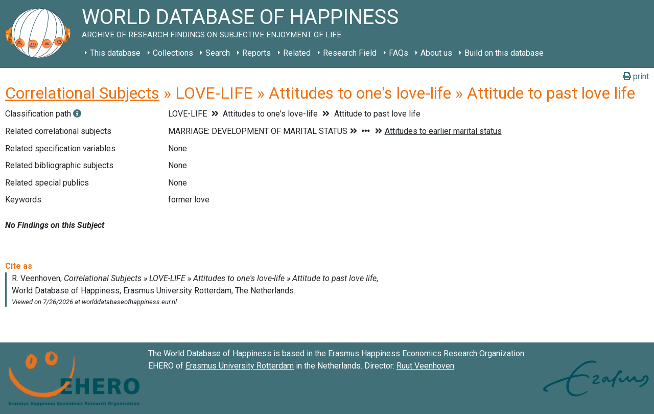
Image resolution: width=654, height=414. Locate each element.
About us (436, 53)
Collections (173, 53)
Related (297, 53)
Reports (256, 53)
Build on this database (504, 53)
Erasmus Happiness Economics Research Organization (426, 353)
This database (115, 53)
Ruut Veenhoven (425, 366)
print (636, 76)
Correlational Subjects (82, 93)
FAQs (398, 53)
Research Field (350, 53)
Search (217, 53)
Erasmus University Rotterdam (239, 366)
